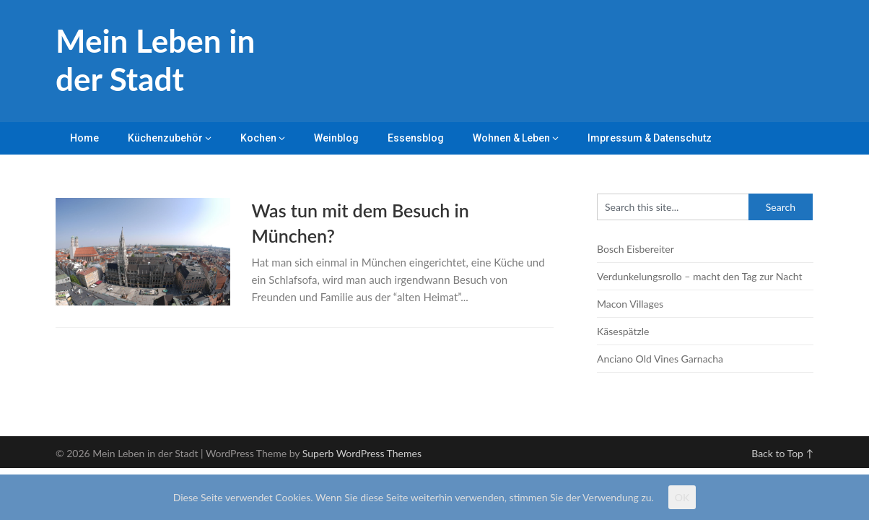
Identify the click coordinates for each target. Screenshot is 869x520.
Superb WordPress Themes (362, 453)
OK (682, 497)
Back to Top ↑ (782, 453)
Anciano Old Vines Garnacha (660, 358)
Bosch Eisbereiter (635, 249)
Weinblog (336, 138)
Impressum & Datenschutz (650, 138)
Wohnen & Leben (511, 138)
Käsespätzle (623, 331)
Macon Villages (630, 304)
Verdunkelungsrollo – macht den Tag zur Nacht (700, 276)
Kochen (258, 138)
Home (84, 138)
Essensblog (416, 138)
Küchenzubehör (165, 138)
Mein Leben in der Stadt (155, 60)
